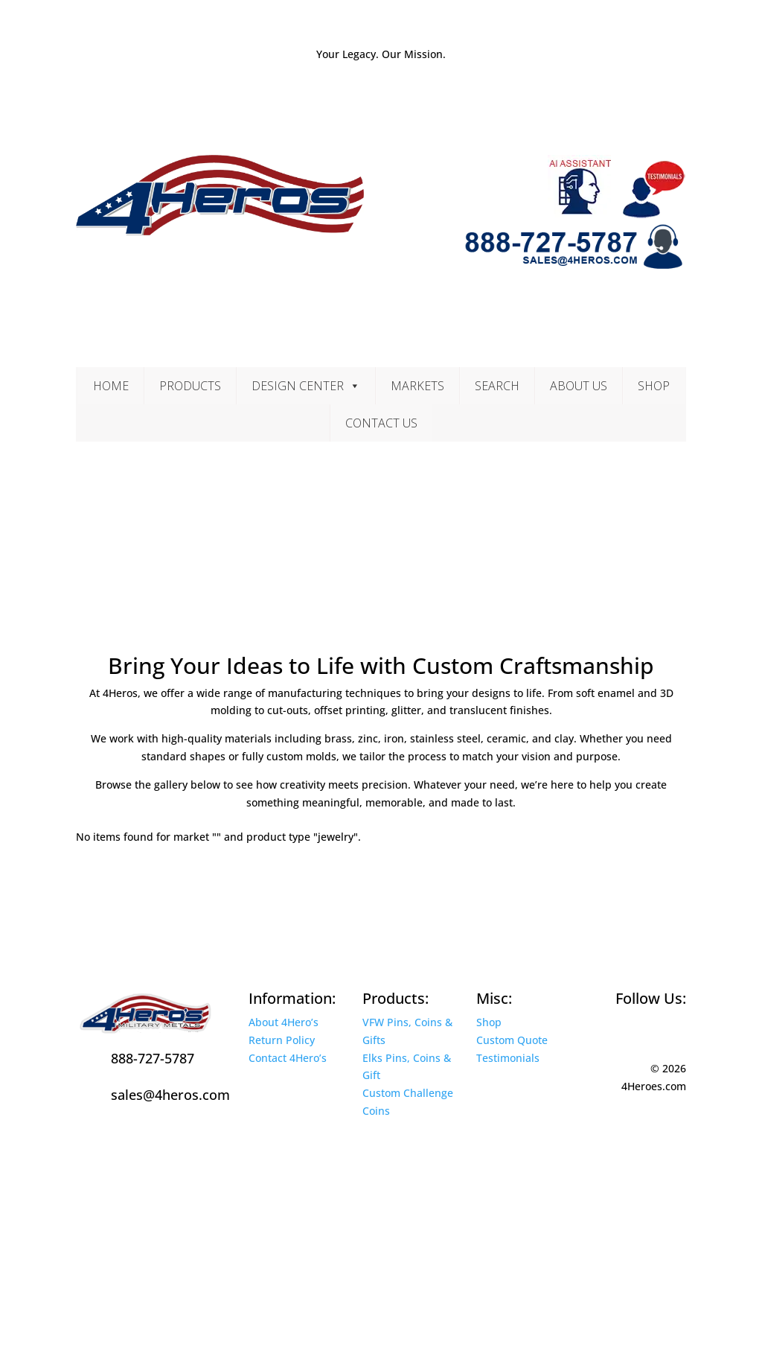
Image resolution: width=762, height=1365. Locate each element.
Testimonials (508, 1058)
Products (190, 386)
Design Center (306, 385)
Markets (417, 386)
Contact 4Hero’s (288, 1058)
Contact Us (381, 423)
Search (497, 386)
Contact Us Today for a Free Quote (212, 881)
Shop (654, 386)
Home (111, 386)
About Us (578, 386)
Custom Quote (512, 1040)
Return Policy (282, 1040)
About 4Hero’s (283, 1022)
